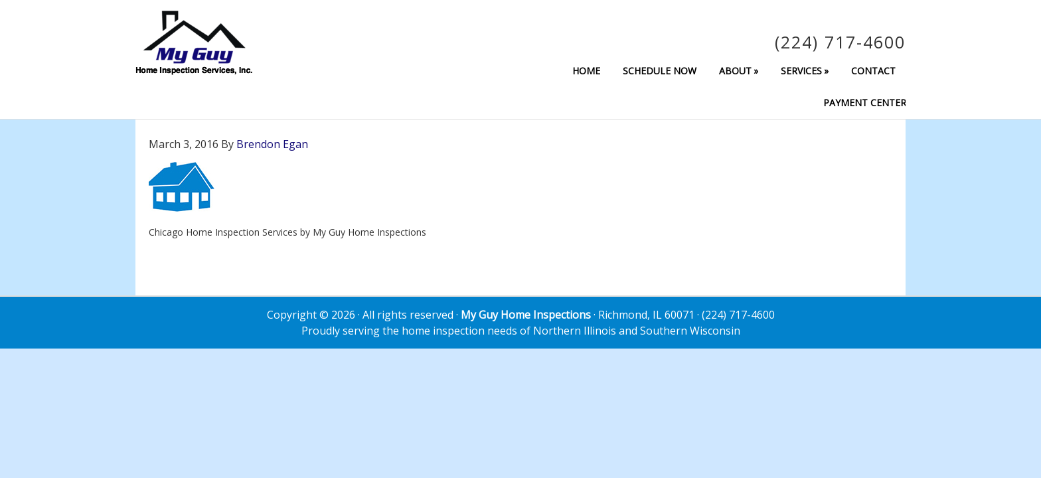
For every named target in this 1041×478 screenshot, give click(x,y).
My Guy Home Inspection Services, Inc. (193, 42)
